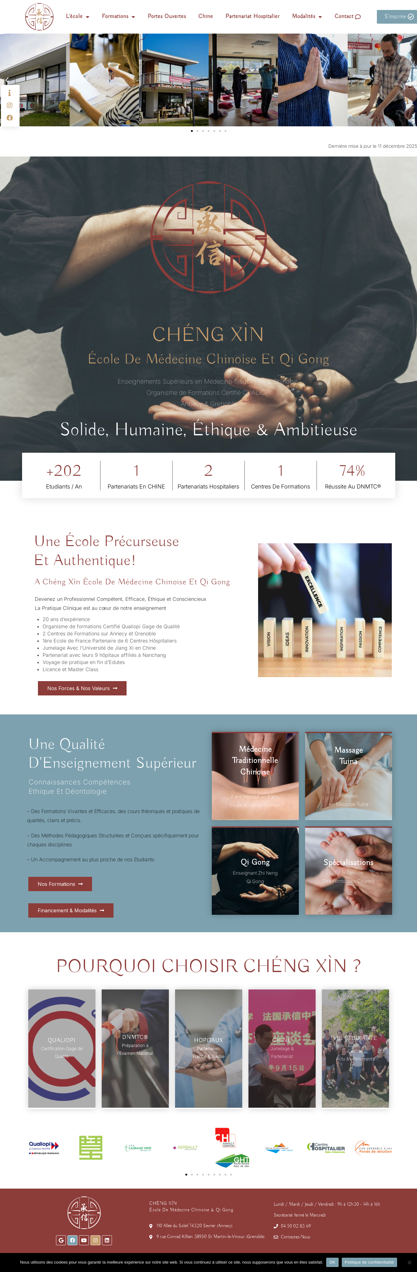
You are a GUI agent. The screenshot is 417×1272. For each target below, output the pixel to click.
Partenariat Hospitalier (252, 16)
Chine (205, 16)
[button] (7, 80)
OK (332, 1262)
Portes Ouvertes (167, 16)
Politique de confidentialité (369, 1262)
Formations (118, 17)
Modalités (307, 17)
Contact (348, 16)
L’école (78, 17)
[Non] (409, 1262)
